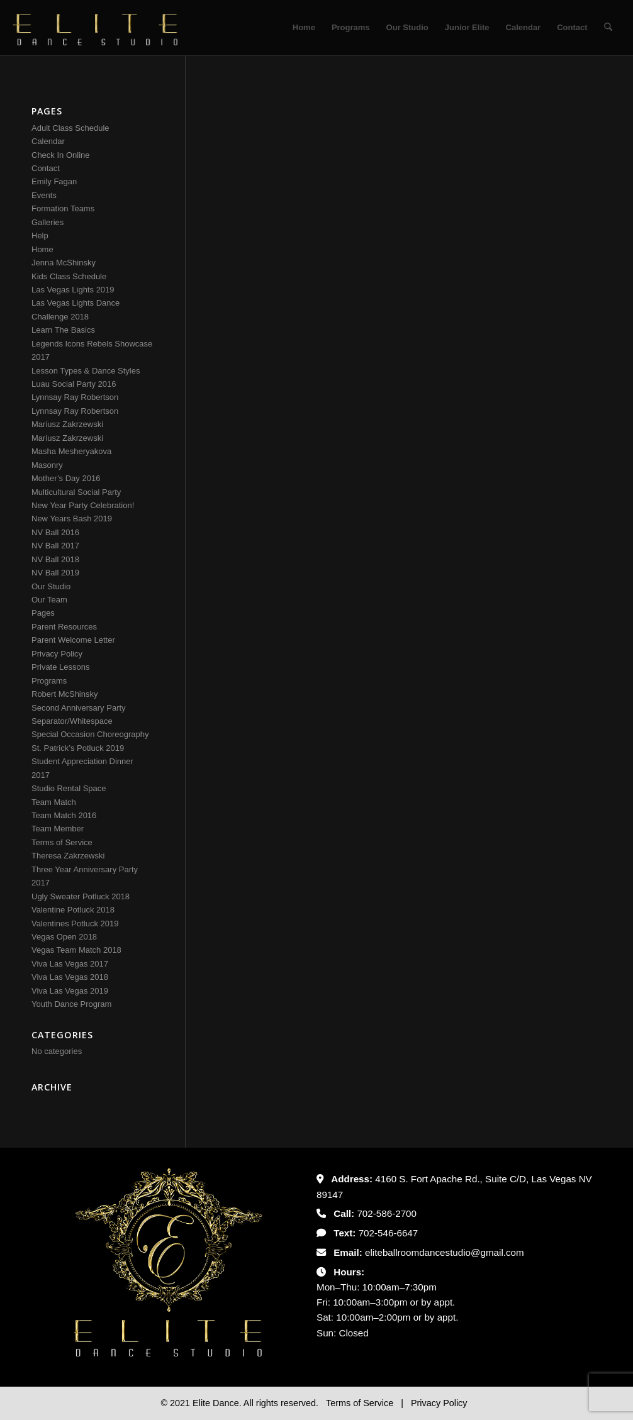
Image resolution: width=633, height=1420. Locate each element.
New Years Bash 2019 (71, 518)
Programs (49, 680)
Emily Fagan (54, 181)
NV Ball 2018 (55, 559)
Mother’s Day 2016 (65, 478)
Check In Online (60, 155)
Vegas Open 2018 (64, 936)
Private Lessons (60, 667)
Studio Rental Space (68, 788)
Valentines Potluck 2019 (75, 923)
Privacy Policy (56, 653)
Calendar (48, 141)
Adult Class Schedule (70, 128)
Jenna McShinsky (63, 262)
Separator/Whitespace (72, 721)
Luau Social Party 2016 (73, 384)
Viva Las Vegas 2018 (69, 977)
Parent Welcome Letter (73, 640)
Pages (43, 613)
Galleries (47, 222)
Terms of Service (61, 842)
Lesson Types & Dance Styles (85, 370)
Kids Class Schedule (68, 276)
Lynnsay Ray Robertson (74, 397)
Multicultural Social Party (76, 492)
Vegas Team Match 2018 (76, 950)
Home (42, 249)
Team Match (53, 802)
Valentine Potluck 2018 (73, 909)
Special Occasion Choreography (89, 734)
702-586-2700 (387, 1213)
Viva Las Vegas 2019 (69, 991)
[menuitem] (303, 27)
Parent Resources (64, 626)
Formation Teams (62, 208)
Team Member (57, 828)
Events (44, 195)
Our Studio (50, 586)
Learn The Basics (63, 330)
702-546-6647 (388, 1233)
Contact (45, 168)
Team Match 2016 (63, 815)
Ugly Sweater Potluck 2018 (80, 896)
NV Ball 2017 (55, 545)
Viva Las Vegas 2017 (69, 963)
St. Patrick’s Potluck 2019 (77, 748)
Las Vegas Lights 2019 (73, 289)
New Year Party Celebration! (82, 505)
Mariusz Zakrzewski (67, 424)
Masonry (47, 465)
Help (39, 235)
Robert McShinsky (64, 694)
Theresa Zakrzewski (67, 855)
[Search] (608, 27)
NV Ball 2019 (55, 572)
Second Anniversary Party (78, 708)
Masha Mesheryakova (71, 451)
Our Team (49, 599)
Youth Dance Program (71, 1004)
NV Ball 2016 (55, 532)
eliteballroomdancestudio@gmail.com (444, 1252)
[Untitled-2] (96, 27)
